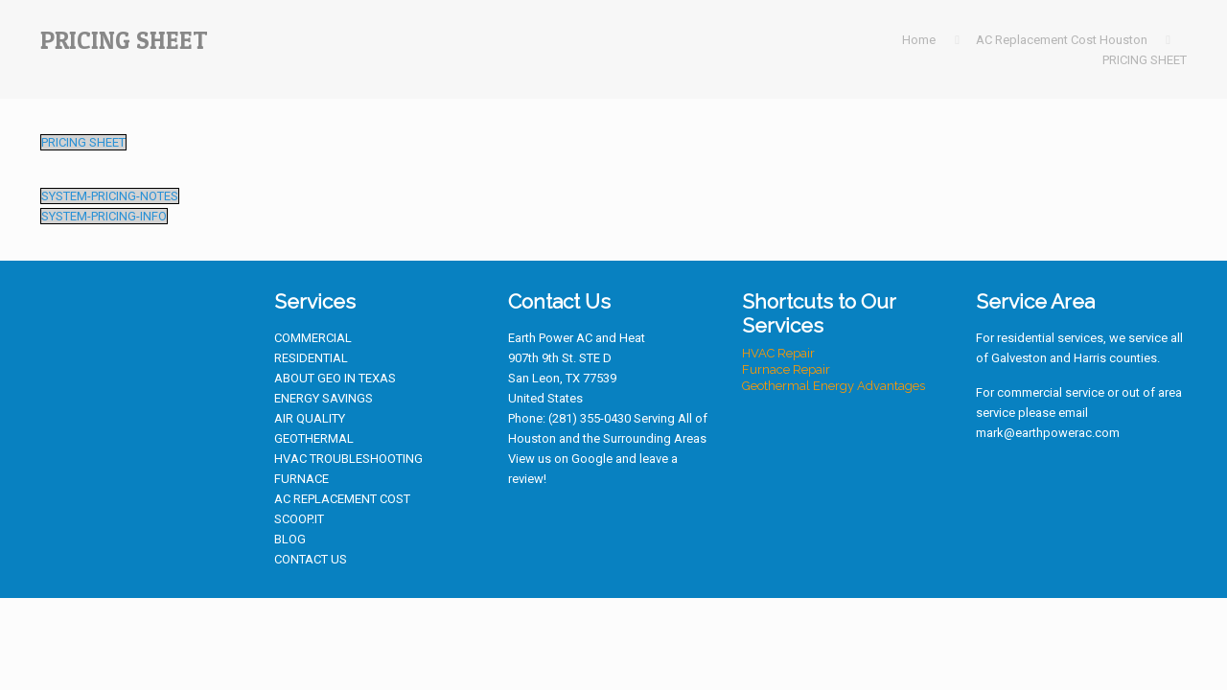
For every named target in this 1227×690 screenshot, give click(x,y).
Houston (532, 438)
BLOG (290, 539)
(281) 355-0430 (589, 418)
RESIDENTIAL (311, 358)
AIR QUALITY (309, 418)
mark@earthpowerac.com (1048, 433)
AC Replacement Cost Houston (1061, 40)
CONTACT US (310, 559)
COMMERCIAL (313, 338)
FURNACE (301, 479)
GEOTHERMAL (314, 438)
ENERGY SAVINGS (323, 398)
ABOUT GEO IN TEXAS (335, 378)
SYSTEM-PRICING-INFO (104, 216)
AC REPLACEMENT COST (342, 499)
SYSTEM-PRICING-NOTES (109, 196)
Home (919, 40)
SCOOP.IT (299, 519)
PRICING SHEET (1144, 60)
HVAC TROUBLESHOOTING (348, 458)
